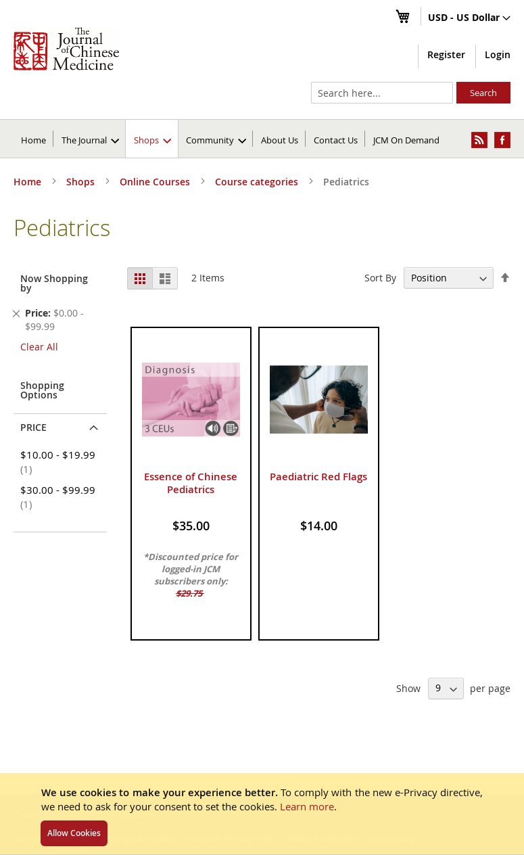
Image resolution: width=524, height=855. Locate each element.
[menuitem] (90, 139)
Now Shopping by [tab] (54, 283)
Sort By (380, 277)
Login (497, 54)
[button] (469, 18)
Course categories (258, 181)
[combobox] (382, 92)
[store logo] (66, 48)
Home (33, 140)
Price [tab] (33, 427)
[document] (262, 813)
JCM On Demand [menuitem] (406, 140)
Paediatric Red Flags (318, 476)
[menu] (262, 139)
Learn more (307, 806)
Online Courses (156, 181)
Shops (81, 181)
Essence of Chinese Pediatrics (190, 482)
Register (446, 54)
